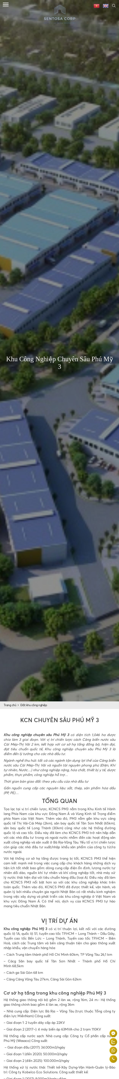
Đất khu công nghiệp (33, 705)
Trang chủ (10, 705)
